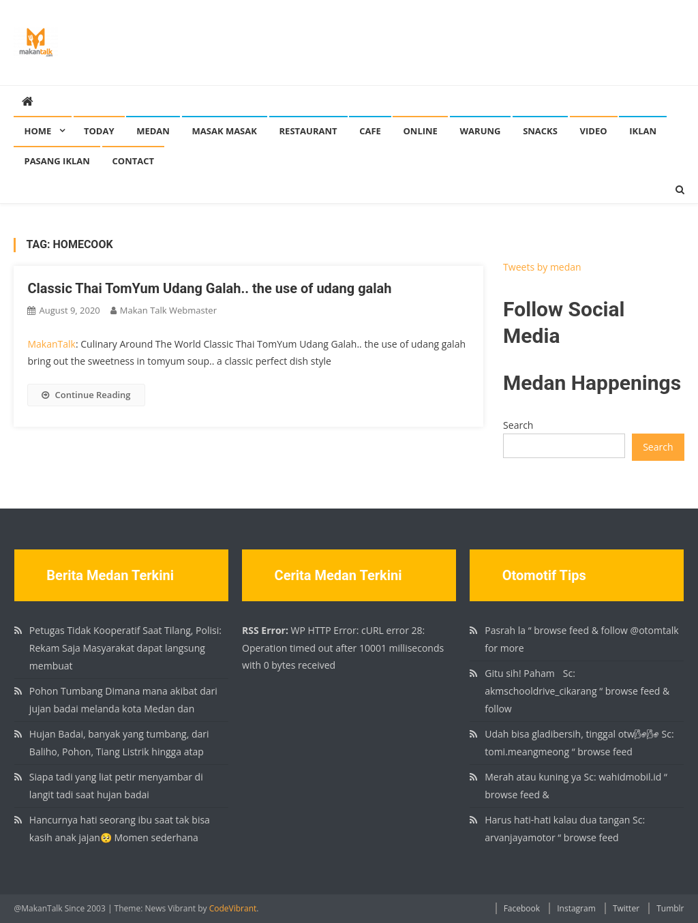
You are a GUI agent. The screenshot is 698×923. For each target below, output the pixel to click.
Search (518, 425)
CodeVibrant (233, 908)
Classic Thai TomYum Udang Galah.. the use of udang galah (209, 288)
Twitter (626, 908)
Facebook (522, 908)
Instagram (576, 908)
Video (593, 131)
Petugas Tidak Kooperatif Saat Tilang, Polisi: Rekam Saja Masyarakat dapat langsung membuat (125, 648)
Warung (480, 131)
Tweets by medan (542, 266)
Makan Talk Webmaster (168, 310)
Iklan (642, 131)
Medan (153, 131)
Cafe (370, 131)
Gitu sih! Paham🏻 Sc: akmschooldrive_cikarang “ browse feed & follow (577, 691)
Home (37, 131)
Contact (133, 161)
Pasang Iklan (56, 161)
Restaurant (308, 131)
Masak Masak (224, 131)
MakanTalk (51, 343)
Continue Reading (86, 395)
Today (99, 131)
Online (420, 131)
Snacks (540, 131)
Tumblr (670, 908)
